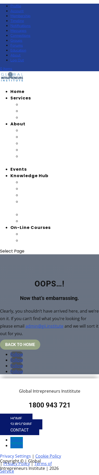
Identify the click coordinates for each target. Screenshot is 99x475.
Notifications (20, 25)
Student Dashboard (45, 234)
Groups (16, 40)
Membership (20, 15)
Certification (37, 111)
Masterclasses (39, 215)
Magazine (33, 189)
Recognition (36, 117)
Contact (19, 430)
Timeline (17, 20)
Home (17, 92)
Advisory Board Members (51, 137)
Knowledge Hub (29, 176)
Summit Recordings (45, 195)
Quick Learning (39, 221)
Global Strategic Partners (52, 150)
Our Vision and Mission (49, 130)
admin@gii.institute (44, 326)
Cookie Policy (48, 456)
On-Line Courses (30, 228)
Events (18, 169)
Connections (20, 35)
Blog (26, 182)
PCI (25, 240)
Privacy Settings (15, 456)
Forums (16, 45)
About (15, 55)
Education (18, 50)
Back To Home (20, 344)
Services (20, 98)
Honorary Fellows (42, 143)
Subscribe (21, 424)
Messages (18, 30)
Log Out (17, 60)
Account (17, 11)
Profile (15, 6)
